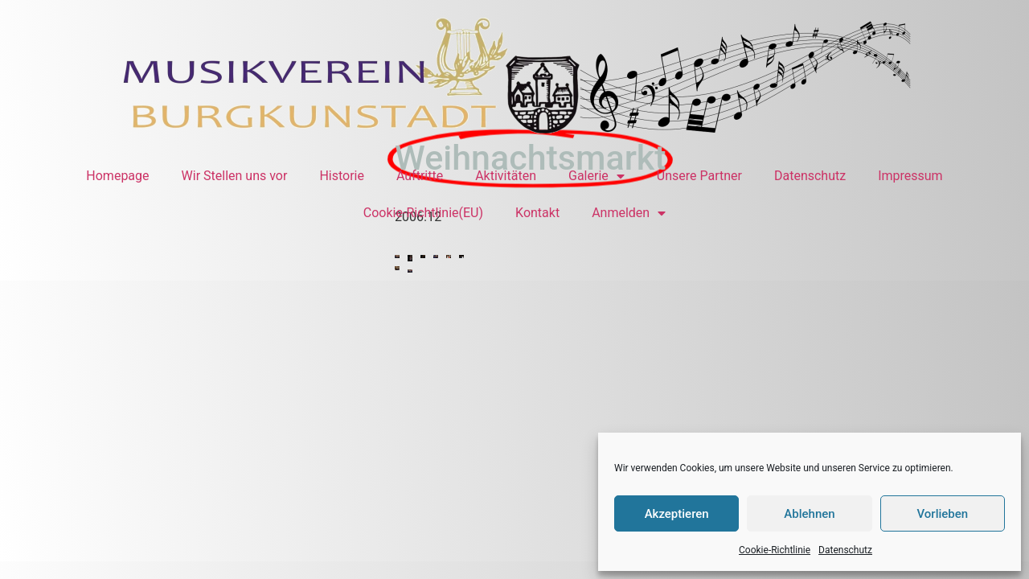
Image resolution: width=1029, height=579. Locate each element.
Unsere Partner (699, 175)
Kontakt (537, 212)
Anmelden (629, 213)
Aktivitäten (505, 175)
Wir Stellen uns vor (235, 175)
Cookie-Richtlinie (774, 550)
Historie (341, 175)
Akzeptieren (677, 514)
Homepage (117, 175)
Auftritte (419, 175)
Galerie (596, 176)
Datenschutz (845, 550)
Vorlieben (942, 514)
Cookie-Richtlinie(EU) (423, 212)
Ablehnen (809, 514)
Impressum (910, 175)
